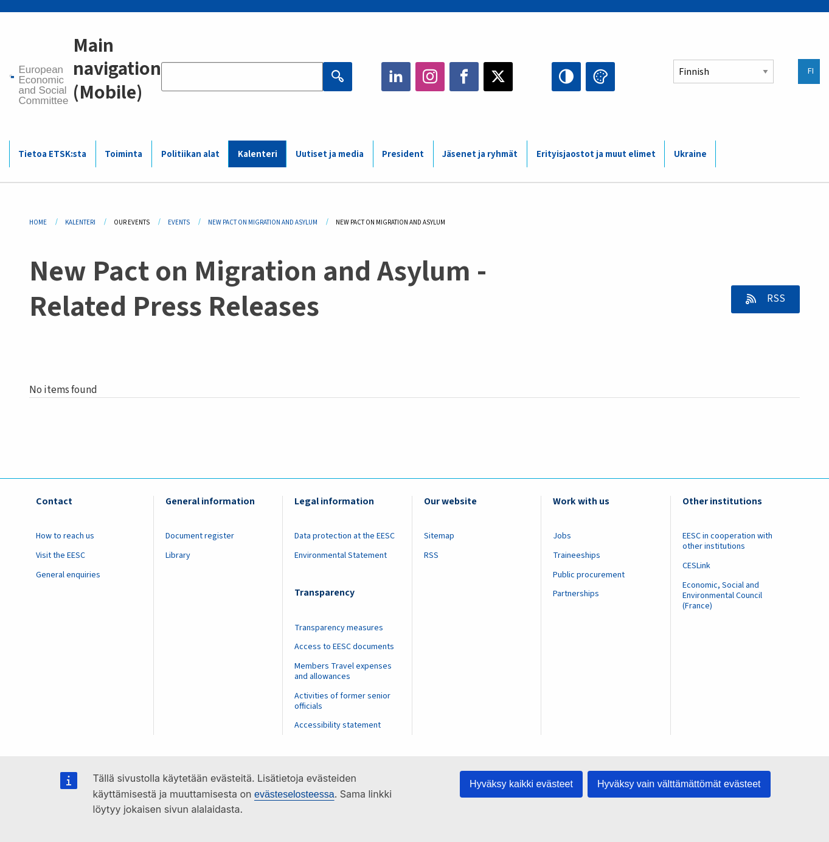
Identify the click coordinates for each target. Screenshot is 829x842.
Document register (199, 536)
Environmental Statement (340, 555)
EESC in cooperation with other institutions (727, 541)
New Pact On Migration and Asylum (262, 222)
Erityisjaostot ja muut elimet (596, 154)
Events (179, 222)
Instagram (430, 76)
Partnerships (576, 594)
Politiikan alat (190, 154)
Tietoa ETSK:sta (52, 154)
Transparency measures (338, 628)
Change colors (600, 76)
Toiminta (123, 154)
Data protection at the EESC (344, 536)
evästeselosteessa (294, 794)
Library (177, 555)
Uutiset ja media (330, 154)
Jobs (562, 536)
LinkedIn (396, 76)
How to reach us (65, 536)
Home (38, 222)
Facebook (464, 76)
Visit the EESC (60, 555)
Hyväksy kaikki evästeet (521, 784)
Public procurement (589, 575)
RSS (775, 298)
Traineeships (576, 555)
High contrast (566, 76)
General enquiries (68, 575)
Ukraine (690, 154)
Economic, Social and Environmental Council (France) (722, 595)
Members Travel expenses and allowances (343, 671)
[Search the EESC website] (242, 76)
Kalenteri (257, 154)
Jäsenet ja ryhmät (480, 154)
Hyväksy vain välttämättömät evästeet (679, 784)
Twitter (498, 76)
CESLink (696, 566)
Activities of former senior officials (342, 701)
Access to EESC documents (344, 647)
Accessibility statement (337, 725)
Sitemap (439, 536)
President (403, 154)
